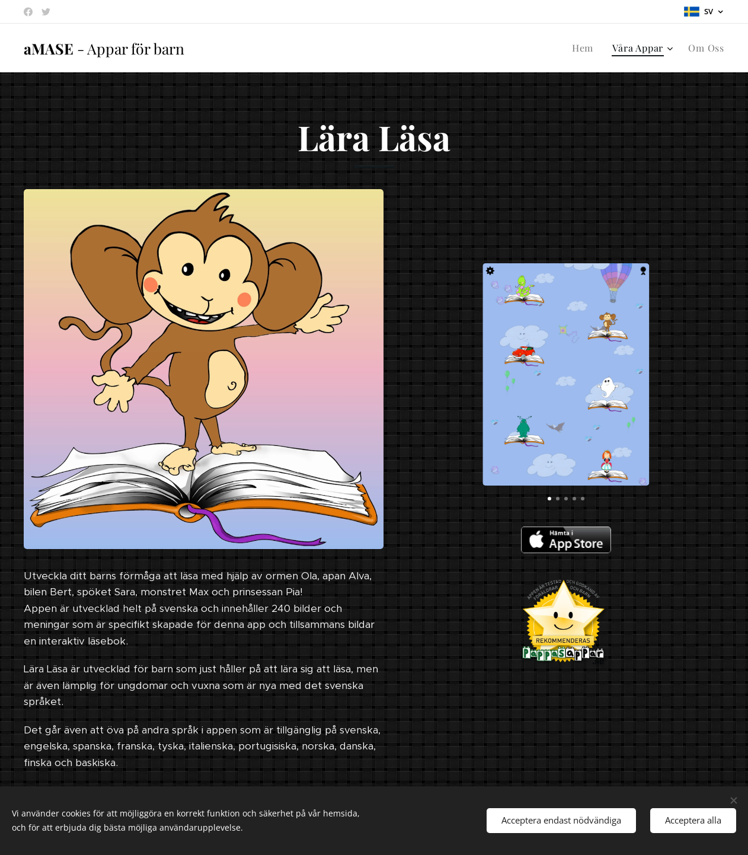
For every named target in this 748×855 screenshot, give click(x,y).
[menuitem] (586, 48)
